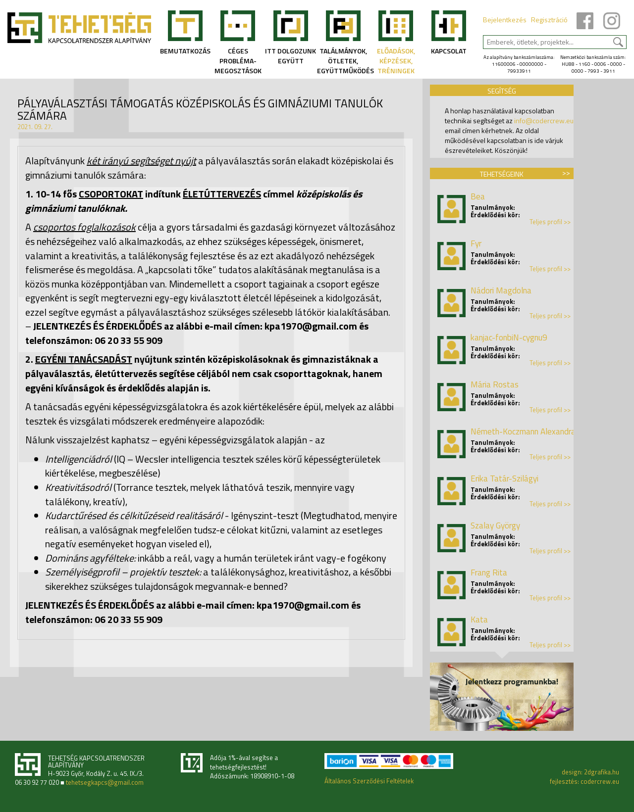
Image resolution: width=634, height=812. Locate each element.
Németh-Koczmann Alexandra (523, 431)
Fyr (476, 243)
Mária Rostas (495, 384)
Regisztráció (549, 19)
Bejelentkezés (505, 19)
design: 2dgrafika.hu (590, 772)
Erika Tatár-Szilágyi (504, 478)
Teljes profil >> (550, 222)
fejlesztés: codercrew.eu (584, 781)
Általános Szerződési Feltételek (369, 781)
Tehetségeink (502, 174)
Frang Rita (489, 572)
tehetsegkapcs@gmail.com (105, 782)
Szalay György (495, 525)
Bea (478, 196)
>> (566, 172)
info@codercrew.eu (544, 120)
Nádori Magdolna (501, 290)
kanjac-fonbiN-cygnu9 (509, 337)
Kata (479, 619)
